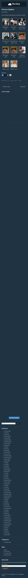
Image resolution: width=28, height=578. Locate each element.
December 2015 (7, 492)
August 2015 (7, 497)
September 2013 (7, 524)
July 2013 (6, 527)
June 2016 (6, 487)
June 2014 (6, 510)
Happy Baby (23, 86)
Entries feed (7, 551)
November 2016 (7, 480)
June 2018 (6, 464)
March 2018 (6, 467)
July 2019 (6, 446)
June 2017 (6, 475)
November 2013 (7, 520)
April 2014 (6, 511)
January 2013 (7, 534)
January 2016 (7, 490)
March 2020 (6, 434)
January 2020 (7, 438)
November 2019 (7, 441)
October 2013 (7, 522)
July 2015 (6, 499)
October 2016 (7, 482)
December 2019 (7, 439)
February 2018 (7, 469)
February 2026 (7, 431)
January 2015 (7, 506)
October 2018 (7, 459)
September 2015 (7, 496)
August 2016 (7, 483)
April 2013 (6, 531)
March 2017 (6, 478)
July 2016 (6, 485)
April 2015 (6, 503)
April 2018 (6, 466)
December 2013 (7, 518)
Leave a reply (4, 12)
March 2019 (6, 450)
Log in (5, 549)
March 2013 (6, 532)
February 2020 (7, 436)
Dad (21, 80)
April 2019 (6, 448)
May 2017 (6, 476)
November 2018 (7, 457)
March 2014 (6, 513)
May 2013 (6, 529)
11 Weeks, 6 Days (6, 86)
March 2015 (6, 504)
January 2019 (7, 454)
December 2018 (7, 455)
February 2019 (7, 452)
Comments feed (7, 553)
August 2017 (7, 471)
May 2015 (6, 501)
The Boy (16, 4)
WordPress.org (7, 555)
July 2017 (6, 473)
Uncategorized (15, 80)
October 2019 (7, 443)
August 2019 (7, 445)
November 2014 (7, 508)
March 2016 (6, 489)
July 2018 (6, 462)
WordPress (12, 574)
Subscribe (5, 568)
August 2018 (7, 461)
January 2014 (7, 517)
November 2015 (7, 494)
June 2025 (6, 432)
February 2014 (7, 515)
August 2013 (7, 525)
